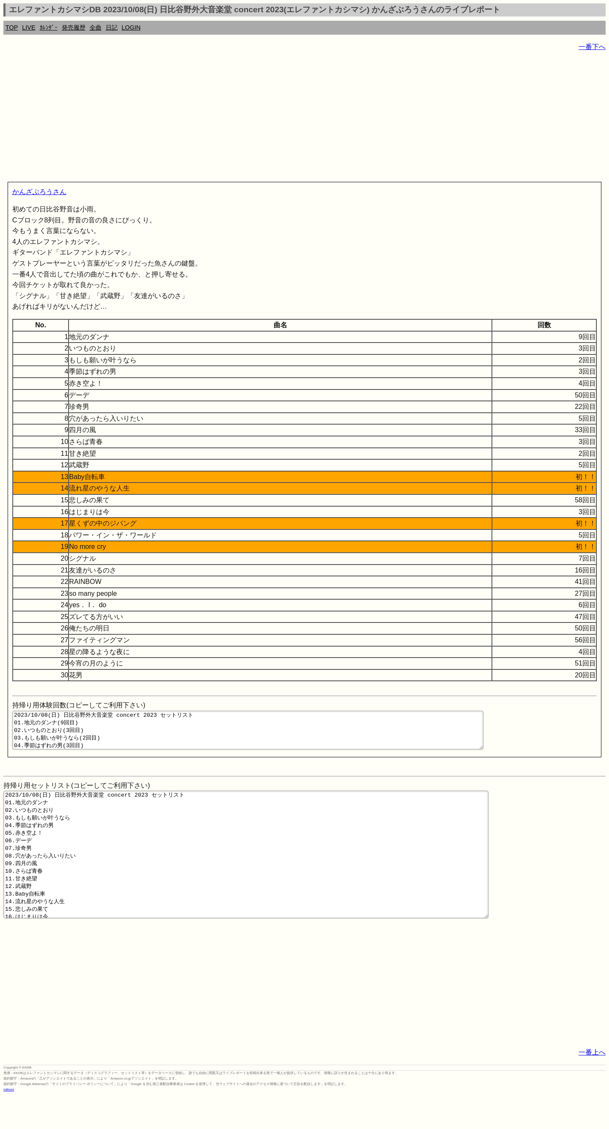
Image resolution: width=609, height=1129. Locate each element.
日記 (112, 27)
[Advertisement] (257, 118)
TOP (11, 27)
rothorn (8, 1122)
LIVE (28, 27)
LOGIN (131, 27)
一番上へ (592, 1085)
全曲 (96, 27)
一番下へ (592, 46)
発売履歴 (73, 27)
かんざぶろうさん (39, 191)
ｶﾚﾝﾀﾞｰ (49, 27)
